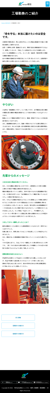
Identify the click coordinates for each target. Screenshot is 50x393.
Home (3, 23)
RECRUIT (8, 23)
